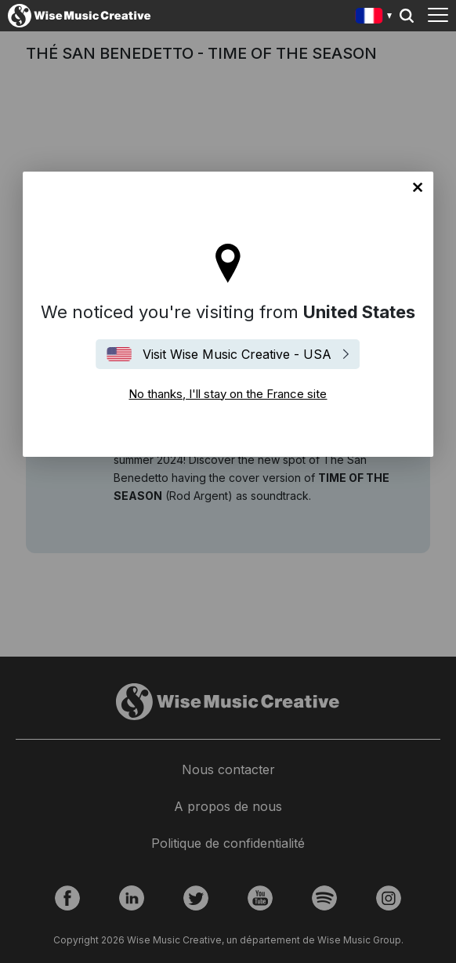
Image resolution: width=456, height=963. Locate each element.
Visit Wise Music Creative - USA (237, 354)
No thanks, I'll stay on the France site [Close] (417, 187)
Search (407, 16)
